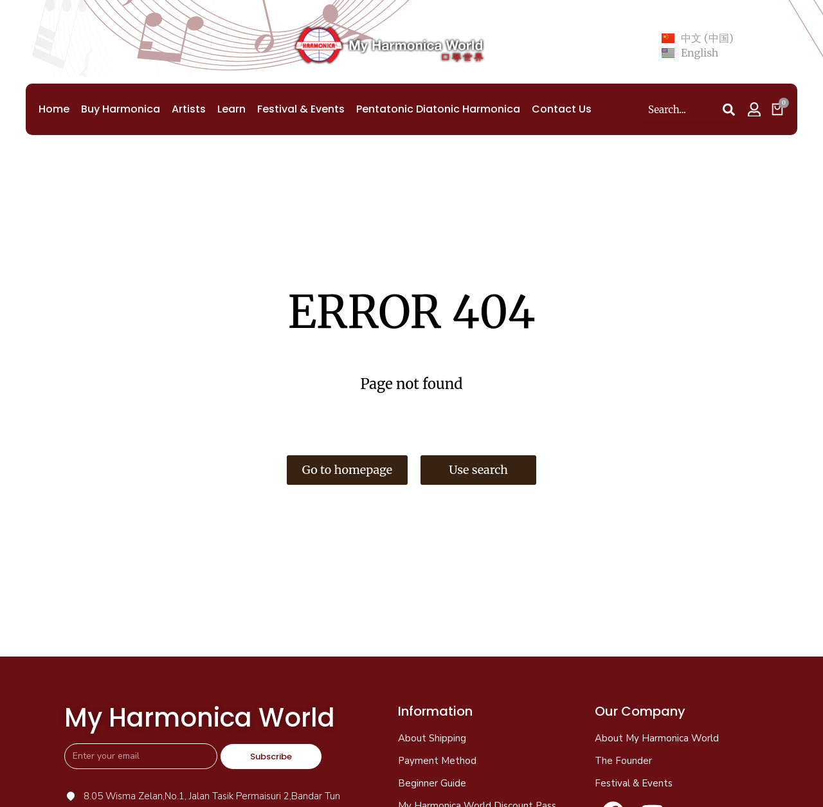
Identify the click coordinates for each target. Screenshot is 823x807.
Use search (478, 469)
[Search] (728, 110)
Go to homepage (347, 469)
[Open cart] (777, 109)
